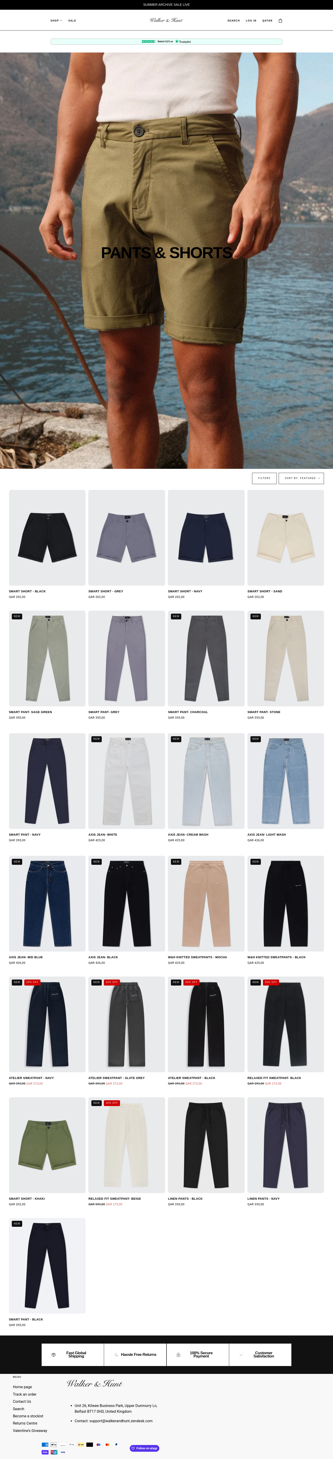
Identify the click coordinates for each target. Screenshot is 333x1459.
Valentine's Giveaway (30, 1430)
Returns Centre (25, 1423)
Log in (251, 20)
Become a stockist (28, 1416)
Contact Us (22, 1401)
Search (18, 1409)
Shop (56, 20)
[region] (166, 5)
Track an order (25, 1394)
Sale (72, 20)
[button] (234, 21)
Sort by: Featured (300, 478)
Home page (22, 1387)
